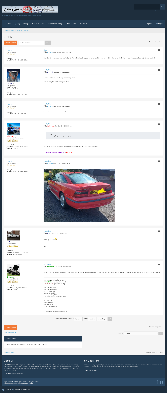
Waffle (26, 30)
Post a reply (11, 43)
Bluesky (50, 52)
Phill (48, 233)
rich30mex (51, 267)
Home (9, 24)
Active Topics (70, 24)
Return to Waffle (10, 332)
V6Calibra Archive (38, 24)
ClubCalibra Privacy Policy (14, 374)
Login (160, 23)
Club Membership (55, 24)
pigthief (50, 72)
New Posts (83, 24)
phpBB (14, 381)
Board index (10, 30)
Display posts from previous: (69, 319)
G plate (46, 50)
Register (149, 23)
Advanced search (159, 11)
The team (8, 390)
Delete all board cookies (22, 390)
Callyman (50, 126)
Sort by (90, 319)
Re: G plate (47, 70)
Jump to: (120, 333)
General (19, 30)
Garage (26, 24)
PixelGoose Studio (27, 383)
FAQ (18, 24)
